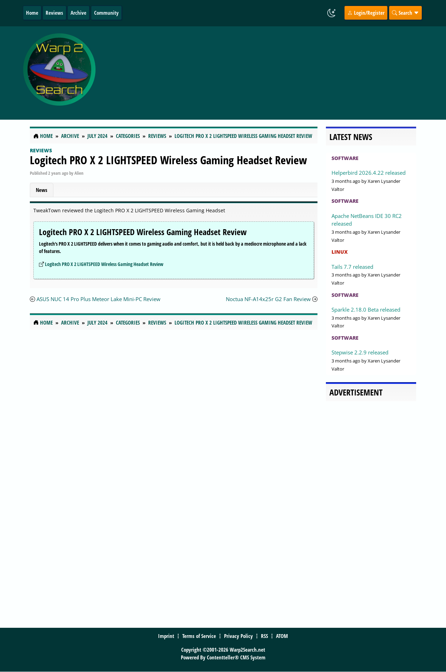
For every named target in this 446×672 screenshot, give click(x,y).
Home (32, 12)
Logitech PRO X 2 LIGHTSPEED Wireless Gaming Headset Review (168, 159)
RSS (264, 635)
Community (106, 12)
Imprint (166, 635)
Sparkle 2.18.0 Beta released (366, 309)
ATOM (282, 635)
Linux (340, 251)
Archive (78, 12)
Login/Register (366, 12)
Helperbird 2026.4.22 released (369, 172)
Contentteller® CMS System (236, 657)
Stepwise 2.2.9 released (360, 352)
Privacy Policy (238, 635)
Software (345, 158)
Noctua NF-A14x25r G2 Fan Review (269, 298)
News (41, 189)
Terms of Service (199, 635)
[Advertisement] (269, 73)
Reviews (54, 12)
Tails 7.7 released (352, 266)
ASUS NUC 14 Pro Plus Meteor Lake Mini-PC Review (98, 298)
